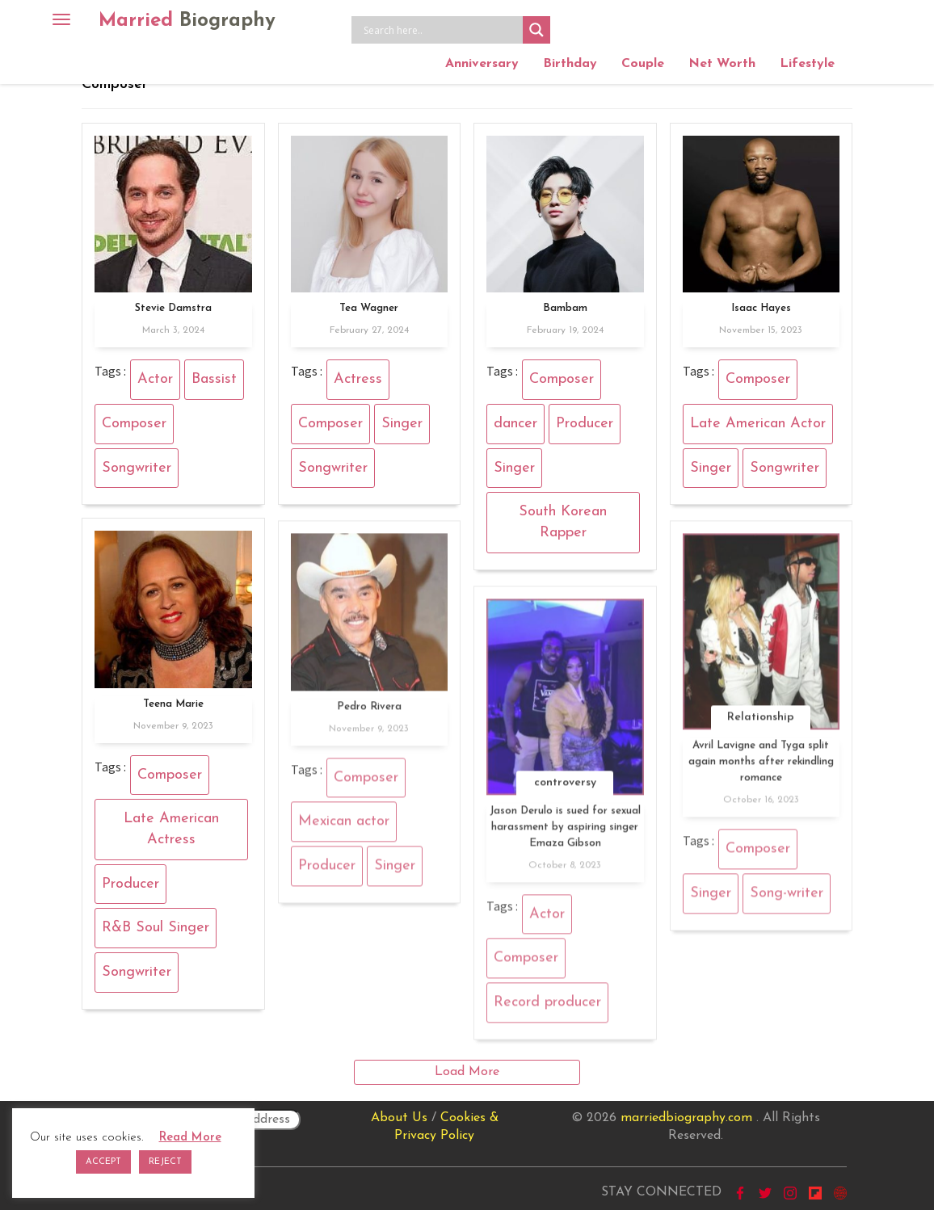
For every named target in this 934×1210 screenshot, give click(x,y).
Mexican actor (343, 827)
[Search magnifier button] (536, 30)
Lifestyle (807, 63)
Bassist (214, 379)
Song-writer (786, 898)
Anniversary (482, 63)
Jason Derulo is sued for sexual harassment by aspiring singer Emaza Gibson (565, 832)
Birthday (570, 63)
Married (187, 21)
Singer (402, 423)
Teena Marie (173, 704)
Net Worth (721, 63)
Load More (467, 1071)
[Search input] (441, 30)
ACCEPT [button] (103, 1161)
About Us (399, 1117)
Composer (134, 423)
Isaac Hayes (761, 308)
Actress (358, 379)
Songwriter (136, 468)
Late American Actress (171, 829)
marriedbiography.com (686, 1117)
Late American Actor (758, 423)
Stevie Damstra (173, 308)
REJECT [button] (165, 1161)
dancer (515, 423)
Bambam (565, 308)
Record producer (547, 1007)
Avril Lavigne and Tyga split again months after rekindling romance (761, 767)
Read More (190, 1138)
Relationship (760, 723)
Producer (584, 423)
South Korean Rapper (563, 522)
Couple (642, 63)
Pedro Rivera (369, 712)
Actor (155, 379)
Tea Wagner (368, 308)
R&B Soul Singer (155, 927)
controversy (565, 788)
